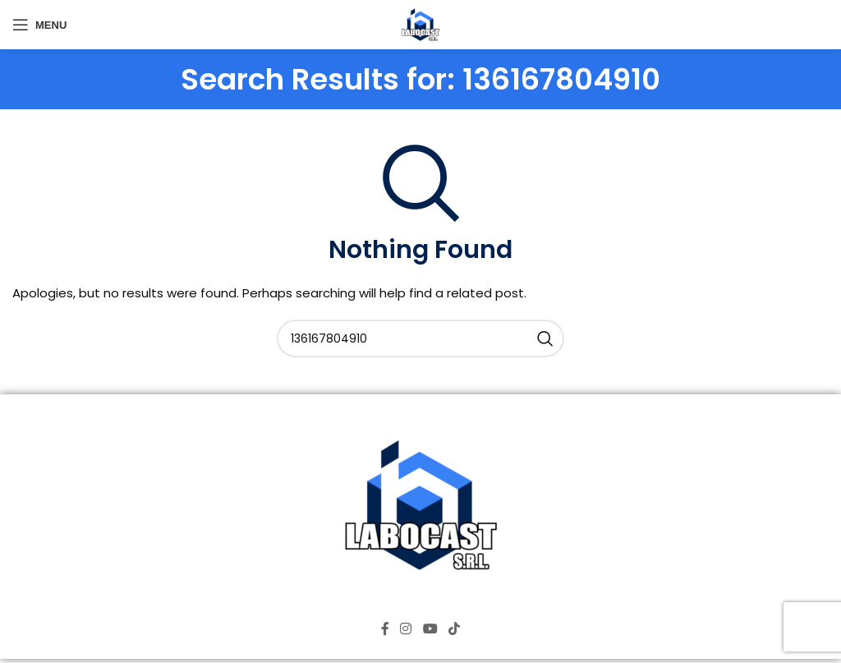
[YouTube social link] (430, 629)
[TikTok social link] (454, 629)
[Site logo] (420, 23)
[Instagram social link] (406, 629)
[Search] (420, 338)
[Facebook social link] (384, 629)
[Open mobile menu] (39, 24)
